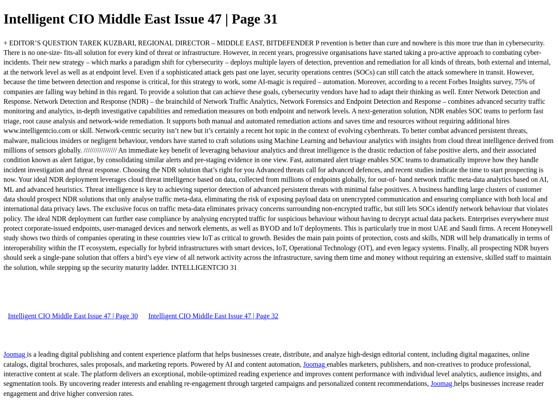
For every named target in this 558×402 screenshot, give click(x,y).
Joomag (15, 354)
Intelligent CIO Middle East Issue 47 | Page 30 (73, 316)
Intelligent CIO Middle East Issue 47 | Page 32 (213, 316)
